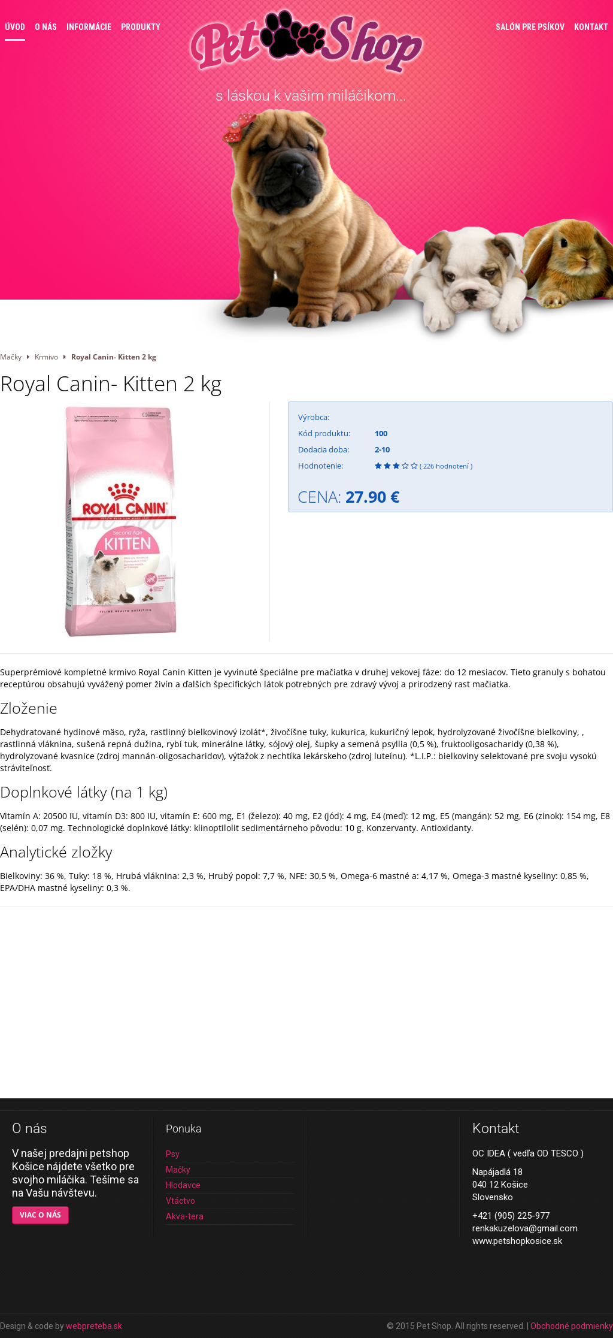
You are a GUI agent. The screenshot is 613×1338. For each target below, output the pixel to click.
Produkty (140, 27)
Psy (173, 1154)
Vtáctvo (180, 1201)
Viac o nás (40, 1215)
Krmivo (46, 356)
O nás (46, 27)
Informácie (88, 27)
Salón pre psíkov (530, 27)
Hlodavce (183, 1185)
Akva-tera (185, 1216)
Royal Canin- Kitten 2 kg (113, 356)
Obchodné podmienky (571, 1326)
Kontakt (591, 27)
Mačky (11, 356)
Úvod (15, 27)
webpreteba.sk (94, 1326)
